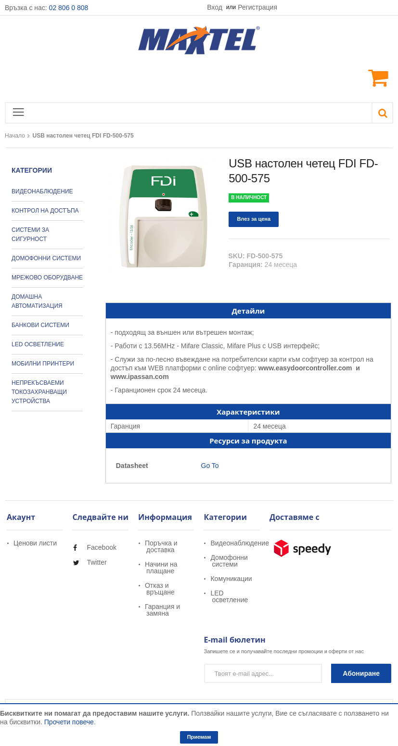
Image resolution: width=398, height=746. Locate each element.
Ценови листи (35, 543)
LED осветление (229, 596)
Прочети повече (69, 722)
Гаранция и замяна (162, 610)
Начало (15, 135)
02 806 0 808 (69, 8)
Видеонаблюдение (239, 543)
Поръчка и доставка (161, 547)
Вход (215, 7)
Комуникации (231, 578)
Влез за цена (253, 219)
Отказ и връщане (160, 589)
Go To (209, 465)
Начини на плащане (161, 567)
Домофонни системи (228, 561)
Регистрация (257, 7)
